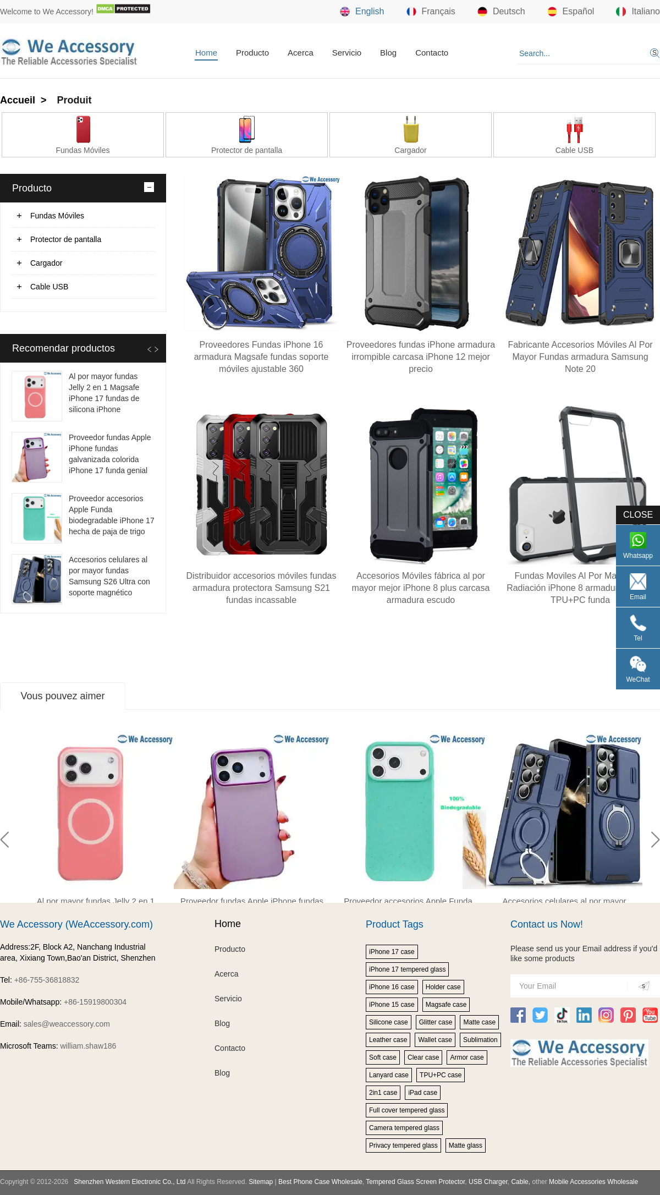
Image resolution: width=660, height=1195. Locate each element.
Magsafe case (446, 1004)
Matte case (479, 1022)
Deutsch (501, 12)
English (362, 12)
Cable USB (49, 286)
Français (430, 12)
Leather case (388, 1040)
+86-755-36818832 (47, 979)
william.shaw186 (88, 1045)
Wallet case (435, 1040)
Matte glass (465, 1145)
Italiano (638, 12)
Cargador (46, 263)
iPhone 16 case (392, 987)
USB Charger (488, 1182)
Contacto (431, 52)
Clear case (423, 1057)
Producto (252, 52)
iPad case (422, 1093)
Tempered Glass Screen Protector (415, 1182)
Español (571, 12)
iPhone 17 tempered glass (407, 969)
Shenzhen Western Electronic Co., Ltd (129, 1182)
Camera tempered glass (404, 1128)
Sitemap (261, 1182)
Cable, (520, 1182)
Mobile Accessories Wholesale (592, 1182)
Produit (74, 100)
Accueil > (25, 100)
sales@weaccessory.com (67, 1023)
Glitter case (436, 1022)
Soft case (383, 1057)
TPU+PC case (440, 1075)
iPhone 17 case (392, 952)
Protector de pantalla (65, 239)
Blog (388, 52)
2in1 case (383, 1093)
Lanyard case (389, 1075)
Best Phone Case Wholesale (320, 1182)
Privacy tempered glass (403, 1145)
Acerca (301, 52)
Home (206, 52)
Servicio (346, 52)
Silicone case (388, 1022)
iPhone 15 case (392, 1004)
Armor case (466, 1057)
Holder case (443, 987)
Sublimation (480, 1040)
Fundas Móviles (57, 215)
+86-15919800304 (95, 1001)
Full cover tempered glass (406, 1110)
